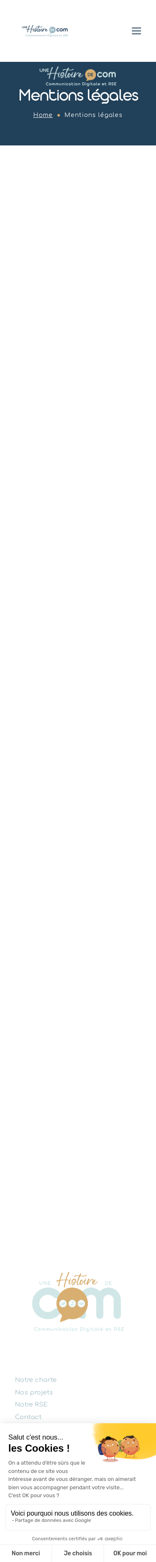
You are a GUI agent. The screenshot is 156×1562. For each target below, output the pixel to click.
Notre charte (36, 1380)
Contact (28, 1417)
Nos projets (34, 1392)
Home (43, 115)
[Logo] (45, 30)
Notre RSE (31, 1404)
